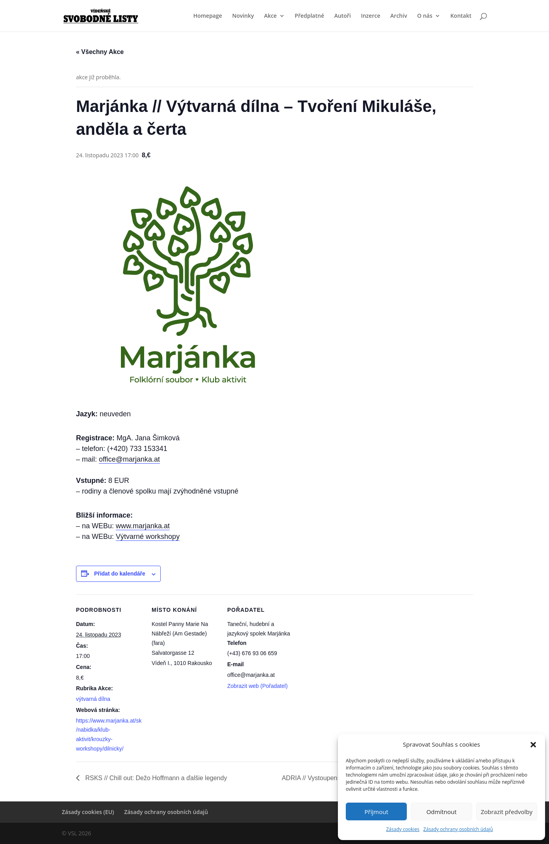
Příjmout (376, 812)
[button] (533, 745)
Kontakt (460, 16)
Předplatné (309, 16)
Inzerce (370, 16)
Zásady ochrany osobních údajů (458, 829)
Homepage (207, 16)
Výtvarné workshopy (148, 536)
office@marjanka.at (129, 459)
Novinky (243, 16)
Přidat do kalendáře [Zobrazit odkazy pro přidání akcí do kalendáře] (119, 573)
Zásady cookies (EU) (88, 812)
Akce (270, 16)
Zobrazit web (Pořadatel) (257, 686)
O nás (424, 16)
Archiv (398, 16)
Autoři (342, 16)
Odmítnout (442, 812)
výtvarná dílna (93, 699)
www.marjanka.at (143, 526)
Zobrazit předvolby (506, 812)
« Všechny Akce (100, 51)
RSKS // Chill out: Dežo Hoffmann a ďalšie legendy (155, 778)
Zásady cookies (402, 829)
